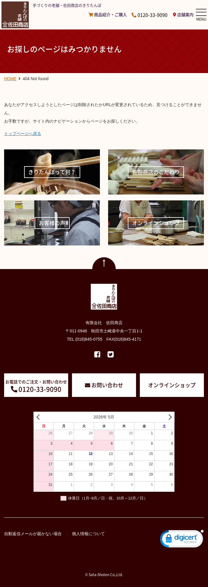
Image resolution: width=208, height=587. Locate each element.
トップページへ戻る (22, 133)
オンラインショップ (172, 385)
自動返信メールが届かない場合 (33, 533)
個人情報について (88, 533)
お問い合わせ (107, 385)
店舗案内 (185, 14)
